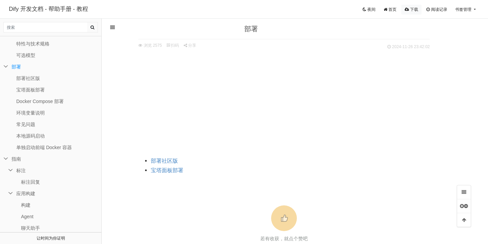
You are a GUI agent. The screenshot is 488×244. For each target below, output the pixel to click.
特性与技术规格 (32, 43)
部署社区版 (171, 161)
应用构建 (25, 193)
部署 (16, 66)
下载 (411, 9)
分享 (197, 45)
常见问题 (25, 124)
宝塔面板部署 (174, 170)
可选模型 (25, 55)
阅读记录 (436, 9)
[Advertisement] (291, 102)
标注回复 (30, 182)
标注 (21, 170)
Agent (27, 216)
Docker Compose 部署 (40, 101)
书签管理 (463, 9)
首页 (390, 9)
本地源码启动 (30, 136)
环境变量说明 (30, 113)
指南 (16, 159)
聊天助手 (30, 228)
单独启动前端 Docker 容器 (44, 147)
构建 (25, 205)
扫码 (180, 45)
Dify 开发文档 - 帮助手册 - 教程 (48, 9)
